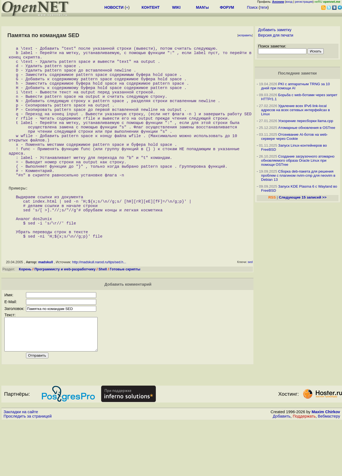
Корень (25, 317)
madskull (45, 310)
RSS (272, 197)
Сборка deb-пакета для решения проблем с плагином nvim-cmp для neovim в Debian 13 (298, 175)
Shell (102, 317)
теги (263, 7)
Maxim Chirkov (326, 466)
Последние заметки (297, 73)
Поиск (252, 7)
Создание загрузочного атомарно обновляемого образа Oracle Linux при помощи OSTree (297, 160)
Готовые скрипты (125, 317)
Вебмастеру (329, 471)
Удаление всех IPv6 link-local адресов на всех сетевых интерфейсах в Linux (295, 110)
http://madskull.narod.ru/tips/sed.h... (99, 310)
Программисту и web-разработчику (65, 317)
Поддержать (304, 471)
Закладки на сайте (21, 466)
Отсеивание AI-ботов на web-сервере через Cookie (294, 136)
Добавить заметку (274, 30)
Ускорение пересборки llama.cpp (305, 121)
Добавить (282, 471)
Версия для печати (275, 35)
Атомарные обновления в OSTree (306, 128)
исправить (245, 35)
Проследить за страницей (28, 471)
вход (289, 1)
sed (250, 310)
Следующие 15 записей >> (302, 197)
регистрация (304, 1)
